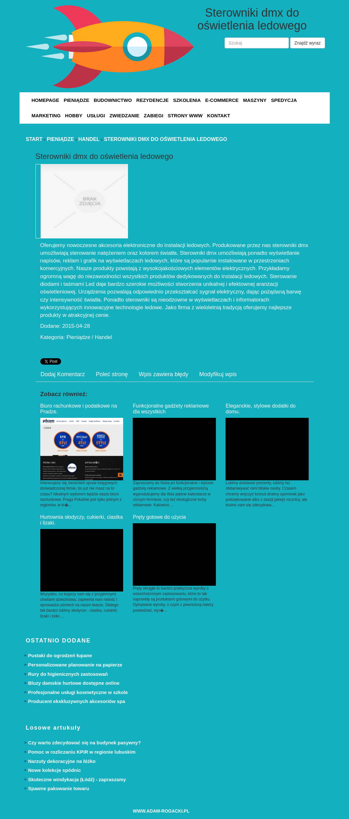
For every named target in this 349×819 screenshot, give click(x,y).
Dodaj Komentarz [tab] (63, 374)
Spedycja (284, 100)
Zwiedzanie (124, 115)
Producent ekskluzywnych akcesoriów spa (76, 701)
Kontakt (218, 115)
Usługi (96, 115)
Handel (89, 139)
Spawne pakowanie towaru (58, 788)
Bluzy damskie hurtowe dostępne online (74, 683)
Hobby (73, 115)
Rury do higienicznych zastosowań (68, 674)
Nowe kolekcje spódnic (54, 770)
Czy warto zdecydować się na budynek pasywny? (84, 742)
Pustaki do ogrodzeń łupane (60, 655)
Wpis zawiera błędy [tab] (163, 374)
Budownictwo (113, 100)
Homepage (45, 100)
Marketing (46, 115)
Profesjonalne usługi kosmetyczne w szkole (78, 692)
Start (34, 139)
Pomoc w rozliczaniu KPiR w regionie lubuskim (82, 752)
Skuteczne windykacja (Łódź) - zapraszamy (77, 779)
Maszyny (254, 100)
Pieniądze (76, 100)
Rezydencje (152, 100)
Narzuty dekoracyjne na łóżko (62, 761)
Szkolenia (187, 100)
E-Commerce (222, 100)
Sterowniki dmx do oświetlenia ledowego (165, 139)
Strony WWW (185, 115)
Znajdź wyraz (307, 43)
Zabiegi (153, 115)
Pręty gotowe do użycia (159, 517)
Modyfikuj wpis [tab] (218, 374)
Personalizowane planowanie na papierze (75, 664)
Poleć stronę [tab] (112, 374)
